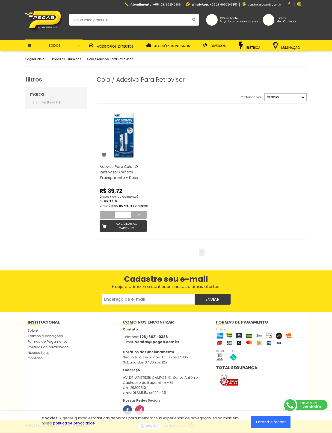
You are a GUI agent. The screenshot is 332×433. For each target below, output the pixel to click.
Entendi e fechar (271, 422)
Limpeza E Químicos (66, 59)
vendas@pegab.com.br (265, 4)
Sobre (33, 330)
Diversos (214, 45)
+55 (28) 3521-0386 (167, 4)
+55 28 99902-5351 (223, 4)
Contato (35, 358)
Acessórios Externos (111, 45)
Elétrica (250, 45)
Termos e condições (45, 335)
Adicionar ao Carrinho (126, 225)
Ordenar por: (251, 97)
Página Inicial (35, 59)
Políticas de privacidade (48, 347)
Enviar (212, 299)
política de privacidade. (74, 423)
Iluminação (286, 45)
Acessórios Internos (168, 45)
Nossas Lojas (39, 352)
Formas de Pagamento (48, 341)
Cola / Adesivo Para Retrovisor (110, 59)
